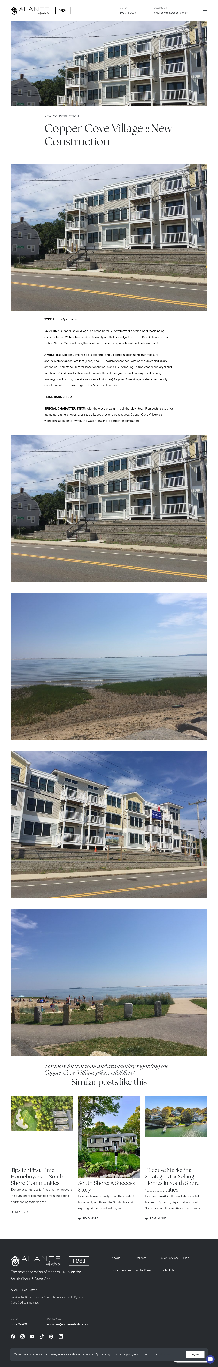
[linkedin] (61, 1336)
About (116, 1258)
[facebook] (13, 1336)
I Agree (195, 1354)
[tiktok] (42, 1336)
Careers (141, 1258)
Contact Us (166, 1270)
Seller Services (169, 1258)
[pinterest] (51, 1336)
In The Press (143, 1270)
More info (165, 1354)
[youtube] (32, 1336)
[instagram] (22, 1336)
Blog (186, 1258)
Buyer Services (121, 1270)
